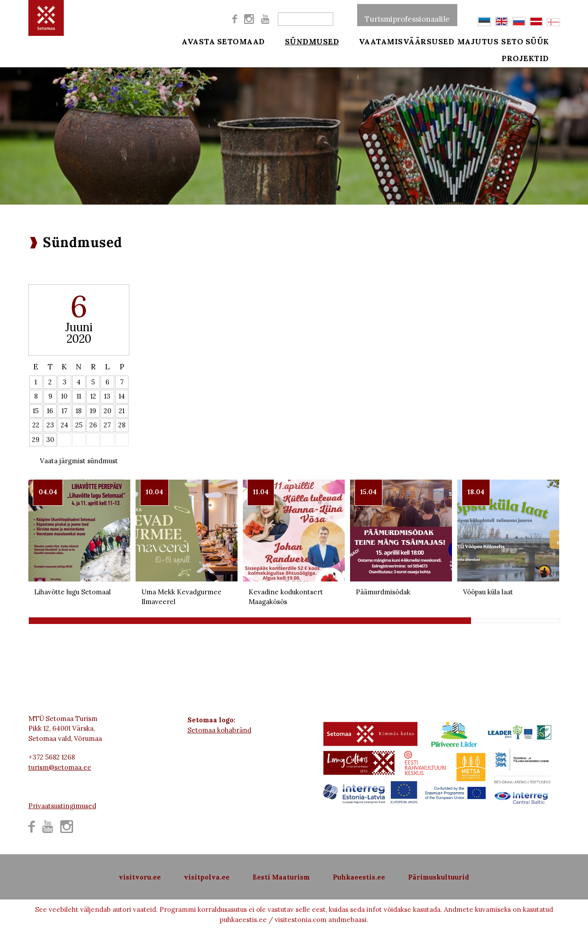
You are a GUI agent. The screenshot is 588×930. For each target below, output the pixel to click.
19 (93, 411)
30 (50, 439)
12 (93, 396)
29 (35, 439)
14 (122, 396)
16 (50, 411)
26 (93, 425)
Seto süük (537, 41)
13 (107, 396)
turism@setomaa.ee (59, 767)
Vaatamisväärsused (395, 41)
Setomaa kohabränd (219, 730)
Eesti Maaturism (281, 877)
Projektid (537, 63)
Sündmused (306, 41)
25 (78, 425)
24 (64, 425)
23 (50, 425)
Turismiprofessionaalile (407, 15)
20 (107, 411)
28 (121, 425)
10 (64, 396)
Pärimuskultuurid (438, 877)
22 (35, 425)
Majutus (478, 41)
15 (36, 411)
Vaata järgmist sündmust (79, 461)
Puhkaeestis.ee (359, 877)
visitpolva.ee (207, 877)
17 (64, 411)
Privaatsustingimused (62, 806)
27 (107, 425)
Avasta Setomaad (223, 41)
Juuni (79, 327)
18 (79, 411)
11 (79, 396)
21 (122, 411)
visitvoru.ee (140, 877)
